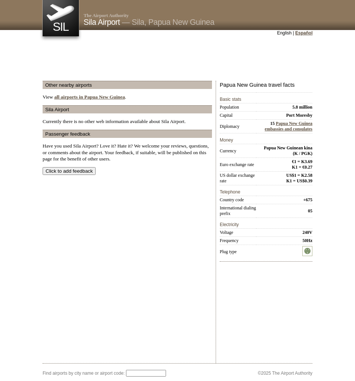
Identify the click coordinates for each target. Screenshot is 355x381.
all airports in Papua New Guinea (89, 97)
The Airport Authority (106, 15)
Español (304, 33)
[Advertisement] (177, 59)
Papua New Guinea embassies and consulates (288, 126)
